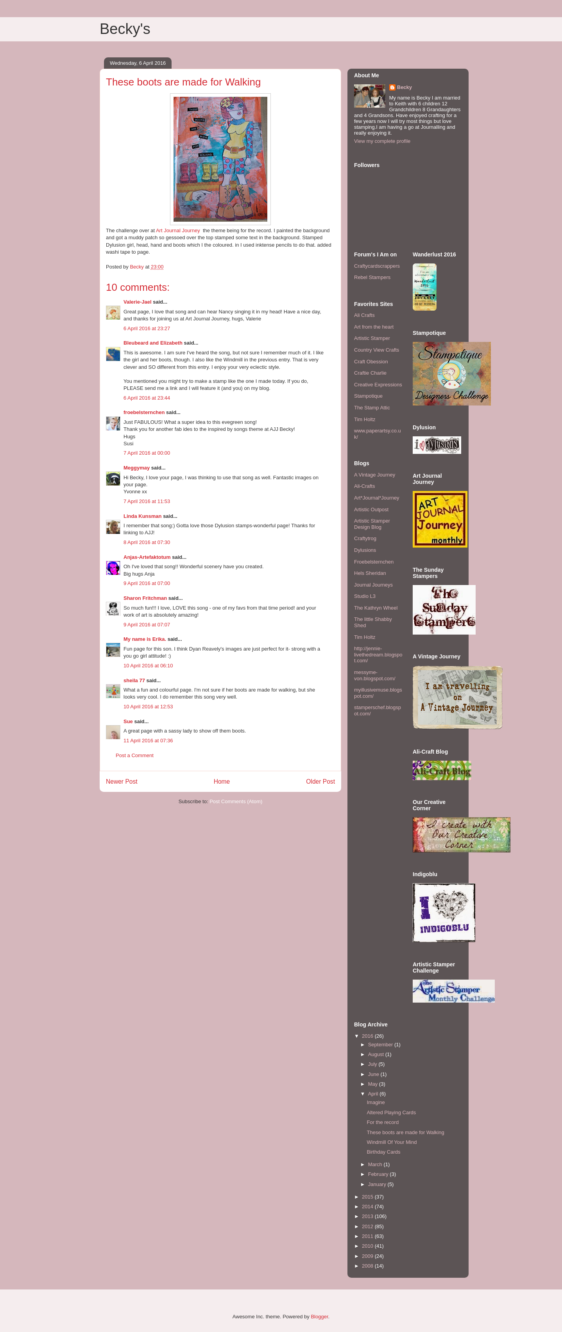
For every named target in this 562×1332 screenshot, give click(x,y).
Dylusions (365, 550)
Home (222, 781)
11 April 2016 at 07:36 (148, 740)
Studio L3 (365, 596)
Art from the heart (374, 327)
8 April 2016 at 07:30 (146, 542)
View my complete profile (382, 141)
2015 (368, 1197)
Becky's (125, 29)
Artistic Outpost (371, 509)
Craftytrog (365, 538)
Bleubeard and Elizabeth (153, 343)
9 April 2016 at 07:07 (146, 625)
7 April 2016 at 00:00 (146, 453)
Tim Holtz (364, 419)
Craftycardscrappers (377, 266)
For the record (383, 1122)
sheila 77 (134, 680)
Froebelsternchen (374, 562)
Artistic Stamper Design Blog (372, 524)
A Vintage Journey (374, 475)
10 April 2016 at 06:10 (148, 666)
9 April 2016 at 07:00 (146, 583)
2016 (368, 1036)
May (373, 1084)
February (379, 1174)
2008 (368, 1266)
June (374, 1074)
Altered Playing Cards (391, 1112)
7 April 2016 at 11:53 (146, 501)
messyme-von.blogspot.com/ (375, 675)
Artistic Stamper (372, 338)
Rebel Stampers (372, 277)
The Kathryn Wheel (375, 608)
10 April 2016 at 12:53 (148, 707)
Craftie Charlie (370, 373)
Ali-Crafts (364, 486)
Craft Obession (371, 362)
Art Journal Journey (178, 230)
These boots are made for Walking (405, 1132)
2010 (368, 1246)
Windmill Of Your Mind (392, 1142)
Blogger (319, 1317)
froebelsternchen (144, 412)
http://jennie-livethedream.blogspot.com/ (378, 654)
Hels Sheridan (370, 573)
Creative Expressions (378, 385)
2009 (368, 1256)
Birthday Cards (383, 1152)
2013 (368, 1216)
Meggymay (136, 468)
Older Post (320, 781)
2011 (368, 1236)
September (381, 1044)
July (373, 1064)
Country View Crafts (376, 350)
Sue (128, 721)
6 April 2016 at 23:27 (146, 328)
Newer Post (122, 781)
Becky (404, 87)
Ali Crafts (364, 315)
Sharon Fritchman (145, 598)
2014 (368, 1206)
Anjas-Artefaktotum (147, 557)
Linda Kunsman (142, 516)
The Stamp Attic (372, 408)
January (378, 1184)
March (376, 1164)
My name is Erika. (144, 639)
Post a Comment (135, 755)
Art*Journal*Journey (376, 498)
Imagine (376, 1102)
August (376, 1054)
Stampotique (368, 396)
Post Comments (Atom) (235, 801)
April (374, 1094)
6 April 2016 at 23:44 (146, 398)
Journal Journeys (373, 585)
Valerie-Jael (137, 302)
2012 (368, 1226)
